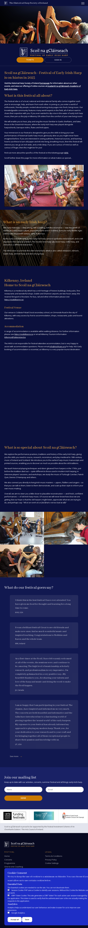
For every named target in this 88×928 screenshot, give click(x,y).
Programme (9, 863)
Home (7, 856)
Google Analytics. (18, 913)
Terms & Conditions (53, 856)
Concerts (8, 859)
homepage (44, 83)
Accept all (15, 920)
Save (27, 920)
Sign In (58, 60)
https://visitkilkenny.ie (23, 334)
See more (14, 756)
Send (23, 798)
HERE (66, 152)
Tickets (30, 60)
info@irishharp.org (57, 346)
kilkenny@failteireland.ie (15, 337)
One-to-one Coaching (13, 866)
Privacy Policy (51, 859)
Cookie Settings (52, 863)
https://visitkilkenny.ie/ (14, 299)
